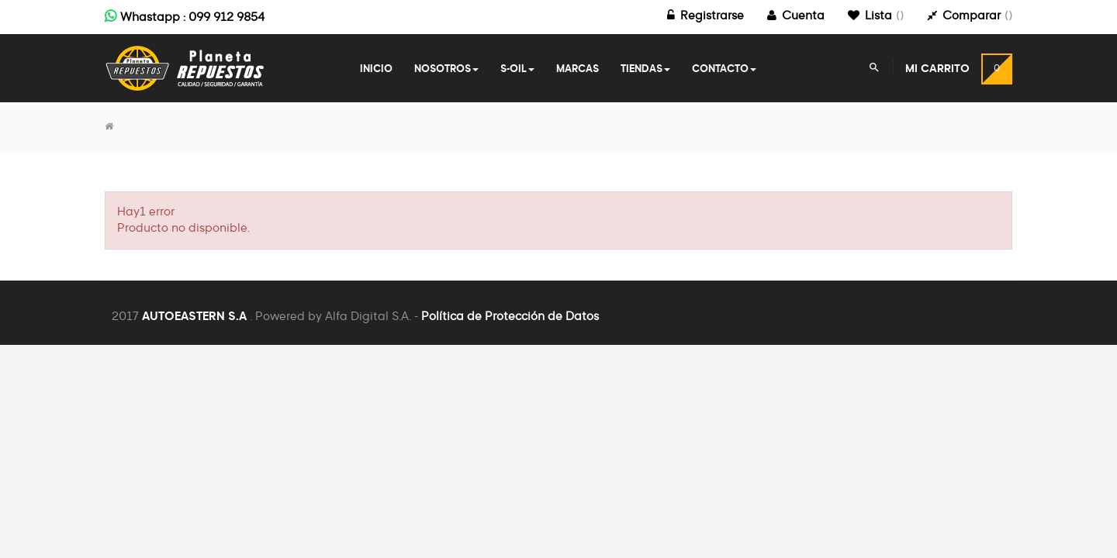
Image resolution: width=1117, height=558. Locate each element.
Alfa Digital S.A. (368, 316)
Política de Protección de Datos (510, 316)
